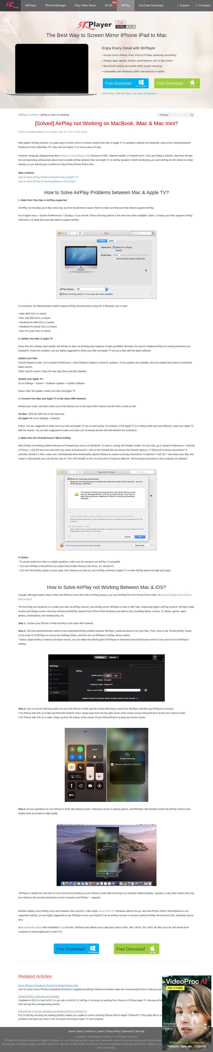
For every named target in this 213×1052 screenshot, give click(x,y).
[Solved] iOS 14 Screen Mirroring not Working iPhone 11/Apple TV (52, 1011)
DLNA (108, 5)
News (101, 1031)
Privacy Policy (113, 1031)
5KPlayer (31, 5)
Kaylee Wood (36, 131)
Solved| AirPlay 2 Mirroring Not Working (38, 996)
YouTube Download (151, 5)
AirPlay (125, 5)
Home (72, 1031)
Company (203, 5)
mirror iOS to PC (106, 911)
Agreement (127, 1031)
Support (183, 5)
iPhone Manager (55, 5)
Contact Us (90, 1031)
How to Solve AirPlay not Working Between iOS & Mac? (47, 181)
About (80, 1031)
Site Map (139, 1031)
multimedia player (33, 927)
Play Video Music (85, 5)
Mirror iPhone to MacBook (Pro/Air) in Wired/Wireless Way (48, 985)
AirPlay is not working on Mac (75, 155)
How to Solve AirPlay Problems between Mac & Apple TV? (48, 177)
